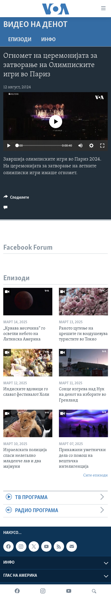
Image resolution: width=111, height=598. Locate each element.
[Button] (16, 199)
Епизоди (19, 40)
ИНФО (48, 40)
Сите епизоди (95, 475)
